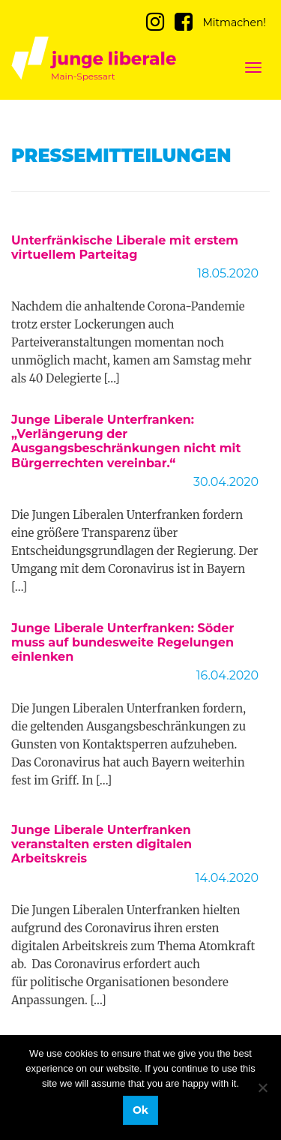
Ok (140, 1110)
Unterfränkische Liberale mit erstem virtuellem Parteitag (124, 247)
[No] (262, 1087)
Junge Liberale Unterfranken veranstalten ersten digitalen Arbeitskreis (101, 844)
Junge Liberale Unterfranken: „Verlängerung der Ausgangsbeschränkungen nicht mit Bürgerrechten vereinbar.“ (126, 441)
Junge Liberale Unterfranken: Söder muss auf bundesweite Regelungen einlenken (122, 642)
